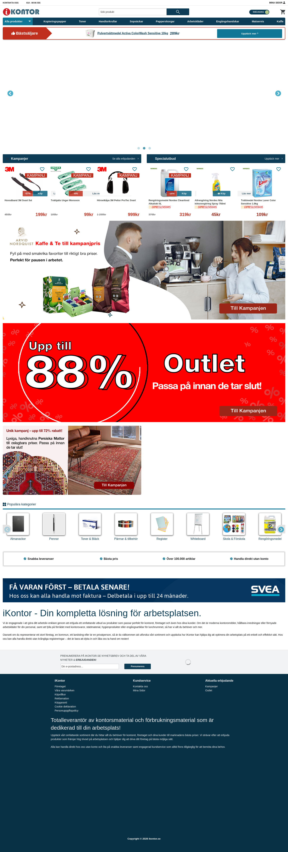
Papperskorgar (165, 21)
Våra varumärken (64, 690)
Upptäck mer (250, 33)
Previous (10, 93)
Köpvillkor (60, 694)
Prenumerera (137, 666)
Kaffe (280, 21)
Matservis (258, 21)
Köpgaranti (61, 702)
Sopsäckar (136, 21)
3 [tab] (149, 148)
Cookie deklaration (65, 706)
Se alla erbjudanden (125, 158)
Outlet (208, 690)
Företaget (60, 686)
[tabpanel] (144, 93)
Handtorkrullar (108, 21)
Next (277, 93)
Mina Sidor (277, 2)
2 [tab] (144, 148)
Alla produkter (18, 21)
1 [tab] (138, 148)
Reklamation (62, 698)
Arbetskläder (195, 21)
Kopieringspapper (55, 21)
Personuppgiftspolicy (66, 710)
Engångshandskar (227, 21)
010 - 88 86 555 (33, 3)
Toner (82, 21)
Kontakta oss (11, 3)
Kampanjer (211, 686)
